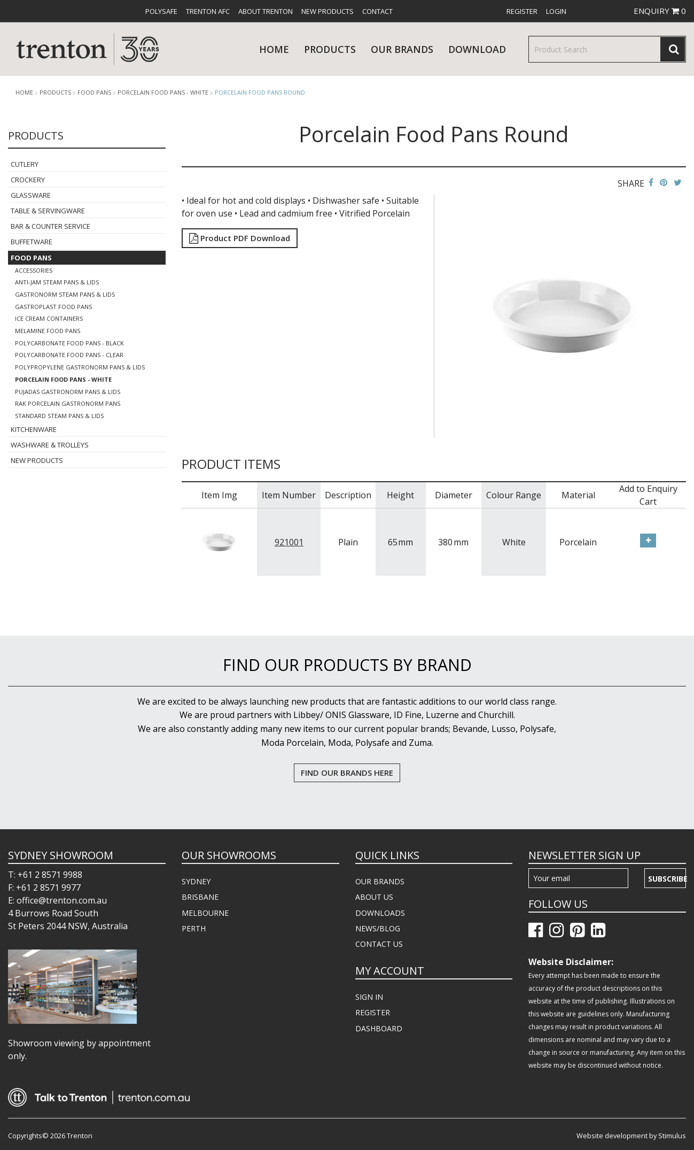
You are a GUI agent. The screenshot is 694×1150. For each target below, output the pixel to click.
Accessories (33, 270)
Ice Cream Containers (49, 318)
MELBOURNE (205, 913)
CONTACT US (379, 944)
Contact (377, 11)
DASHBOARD (378, 1028)
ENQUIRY (660, 10)
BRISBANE (200, 897)
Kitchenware (34, 429)
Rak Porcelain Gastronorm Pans (67, 403)
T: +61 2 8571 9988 (45, 875)
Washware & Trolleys (50, 445)
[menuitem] (161, 11)
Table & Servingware (48, 210)
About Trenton (265, 11)
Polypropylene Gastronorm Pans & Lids (80, 367)
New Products (327, 11)
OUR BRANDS (379, 881)
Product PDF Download (239, 238)
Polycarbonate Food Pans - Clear (69, 355)
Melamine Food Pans (47, 331)
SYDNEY (196, 881)
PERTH (194, 928)
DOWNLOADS (380, 913)
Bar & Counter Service (50, 226)
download (477, 49)
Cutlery (24, 164)
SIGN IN (369, 997)
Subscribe (667, 879)
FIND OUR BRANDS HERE (347, 772)
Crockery (28, 179)
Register (521, 11)
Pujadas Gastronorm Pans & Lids (67, 392)
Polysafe (161, 11)
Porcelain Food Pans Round (260, 92)
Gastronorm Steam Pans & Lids (65, 294)
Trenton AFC (208, 11)
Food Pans (94, 92)
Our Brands (402, 49)
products (330, 49)
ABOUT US (374, 897)
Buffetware (31, 241)
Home (274, 49)
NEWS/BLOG (377, 928)
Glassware (31, 195)
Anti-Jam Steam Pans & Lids (57, 282)
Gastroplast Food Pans (53, 307)
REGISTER (372, 1012)
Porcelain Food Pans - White (163, 92)
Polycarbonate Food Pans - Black (69, 343)
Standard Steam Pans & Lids (59, 416)
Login (556, 11)
